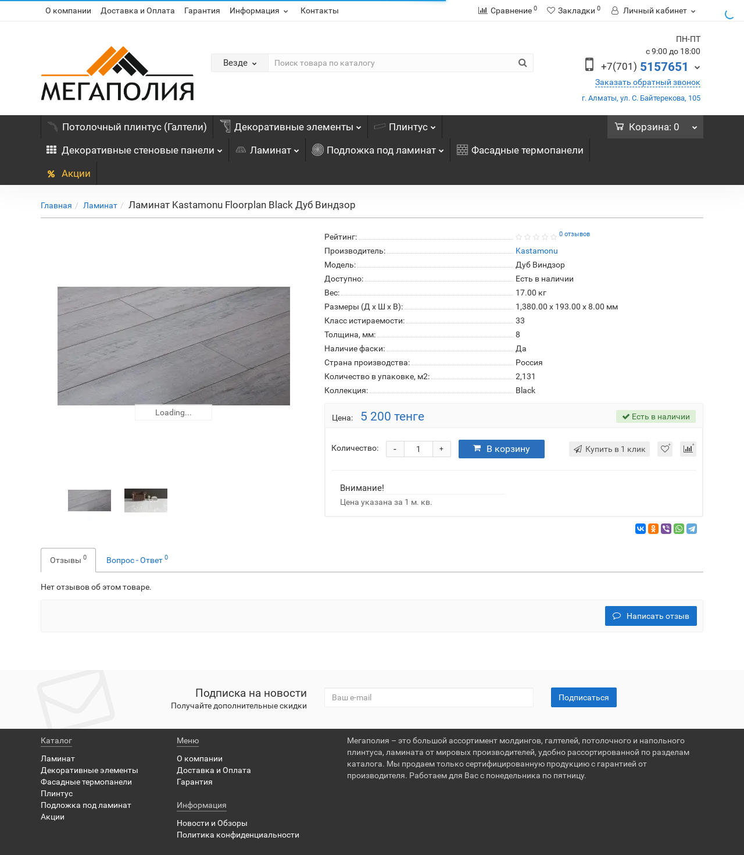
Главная (56, 205)
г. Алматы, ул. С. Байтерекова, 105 (641, 98)
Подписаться (584, 697)
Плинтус (405, 124)
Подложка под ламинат (378, 147)
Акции (68, 173)
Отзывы (68, 559)
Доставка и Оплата (138, 10)
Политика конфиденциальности (238, 834)
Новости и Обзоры (212, 823)
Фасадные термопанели (520, 150)
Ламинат (267, 147)
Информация (260, 10)
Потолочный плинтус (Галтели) (127, 127)
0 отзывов (574, 234)
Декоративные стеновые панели (134, 147)
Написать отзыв (651, 616)
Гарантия (202, 10)
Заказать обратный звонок (647, 82)
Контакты (320, 10)
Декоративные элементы (290, 124)
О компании (68, 10)
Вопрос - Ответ (137, 559)
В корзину (501, 448)
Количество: (354, 448)
